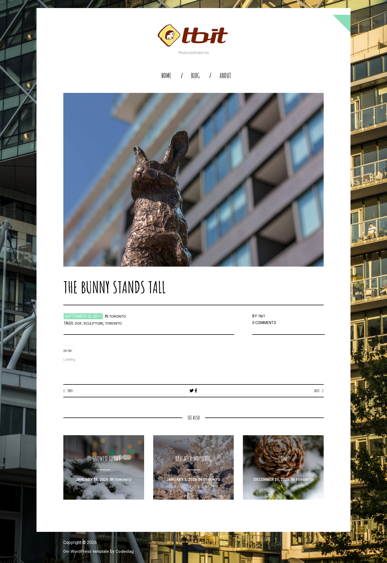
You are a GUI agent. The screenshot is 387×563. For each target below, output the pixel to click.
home (166, 75)
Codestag (126, 551)
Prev (70, 390)
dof (78, 323)
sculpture (93, 323)
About (225, 75)
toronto (118, 316)
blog (195, 75)
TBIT (262, 316)
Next (316, 390)
